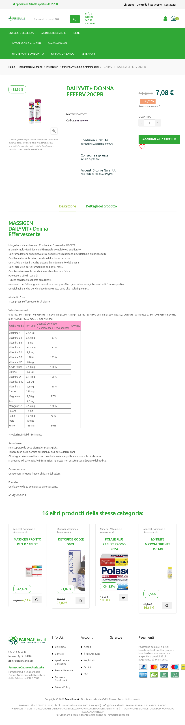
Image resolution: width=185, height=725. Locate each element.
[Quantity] (149, 122)
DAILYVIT (81, 114)
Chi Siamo (129, 4)
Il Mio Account (92, 653)
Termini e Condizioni (61, 679)
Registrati (89, 660)
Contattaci (170, 4)
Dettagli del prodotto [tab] (101, 206)
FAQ (86, 674)
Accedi (87, 646)
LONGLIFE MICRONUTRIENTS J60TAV (157, 544)
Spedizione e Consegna (62, 662)
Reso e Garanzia (64, 670)
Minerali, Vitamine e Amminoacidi (24, 531)
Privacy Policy (62, 687)
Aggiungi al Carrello (159, 139)
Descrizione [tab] (67, 206)
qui (127, 714)
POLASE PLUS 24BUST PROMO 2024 (114, 544)
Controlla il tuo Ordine (149, 4)
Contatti (59, 653)
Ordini (87, 667)
